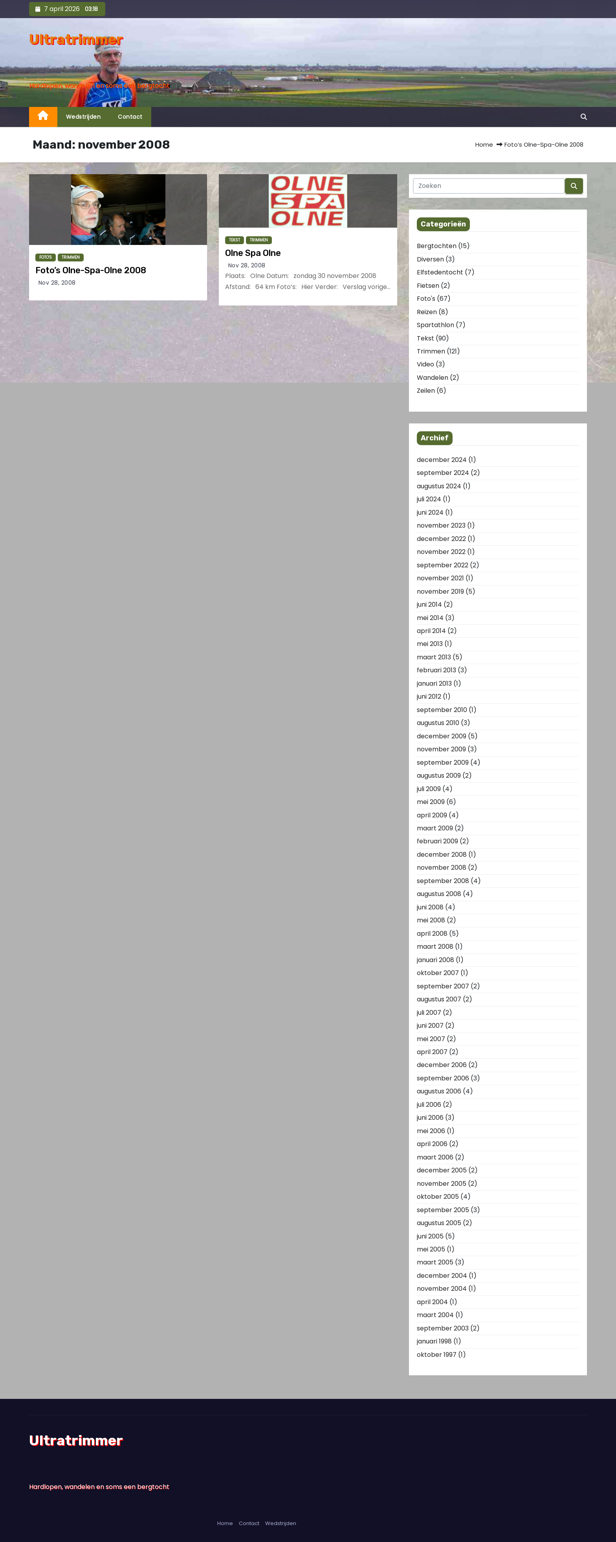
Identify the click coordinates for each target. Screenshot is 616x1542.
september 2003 (443, 1328)
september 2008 (443, 880)
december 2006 (442, 1064)
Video (425, 364)
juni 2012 (429, 696)
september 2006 (443, 1078)
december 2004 (442, 1275)
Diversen (430, 259)
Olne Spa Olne (253, 253)
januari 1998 (434, 1341)
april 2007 (432, 1051)
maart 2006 (435, 1157)
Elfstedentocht (440, 272)
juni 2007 (430, 1025)
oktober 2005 (438, 1196)
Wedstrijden (83, 117)
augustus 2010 (438, 722)
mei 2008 (431, 920)
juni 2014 (429, 604)
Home (484, 144)
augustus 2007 (439, 999)
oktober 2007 (438, 972)
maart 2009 (435, 828)
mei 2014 (430, 617)
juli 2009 (429, 788)
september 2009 (443, 762)
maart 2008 (435, 946)
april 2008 (432, 933)
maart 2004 (435, 1314)
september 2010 (442, 709)
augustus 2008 (439, 893)
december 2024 (442, 459)
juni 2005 (430, 1236)
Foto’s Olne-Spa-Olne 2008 (90, 270)
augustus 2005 (439, 1222)
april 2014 (431, 630)
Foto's (45, 257)
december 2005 (442, 1170)
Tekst (234, 240)
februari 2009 (437, 841)
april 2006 (432, 1143)
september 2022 (442, 565)
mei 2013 (430, 643)
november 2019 (440, 591)
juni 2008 (430, 907)
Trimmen (71, 257)
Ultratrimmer (76, 39)
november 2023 (441, 525)
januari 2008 (435, 959)
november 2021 (440, 578)
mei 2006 (431, 1130)
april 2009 (432, 815)
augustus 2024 (439, 486)
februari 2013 (436, 670)
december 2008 (442, 854)
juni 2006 (430, 1117)
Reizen (427, 311)
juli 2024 (429, 499)
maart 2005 (435, 1262)
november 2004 (442, 1288)
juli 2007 (429, 1012)
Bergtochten (436, 245)
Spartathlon (435, 324)
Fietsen (428, 285)
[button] (584, 116)
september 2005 (443, 1209)
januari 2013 (434, 683)
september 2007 (443, 986)
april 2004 (432, 1301)
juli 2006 (429, 1104)
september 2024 (443, 472)
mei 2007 (431, 1038)
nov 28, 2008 (57, 283)
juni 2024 (430, 512)
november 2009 (441, 749)
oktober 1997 (436, 1354)
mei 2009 (431, 801)
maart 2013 (434, 657)
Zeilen (426, 390)
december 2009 (441, 736)
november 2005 (441, 1183)
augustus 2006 (439, 1091)
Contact (130, 117)
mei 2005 (431, 1249)
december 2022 (441, 538)
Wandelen (432, 377)
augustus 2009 (439, 775)
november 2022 (441, 551)
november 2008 (441, 867)
